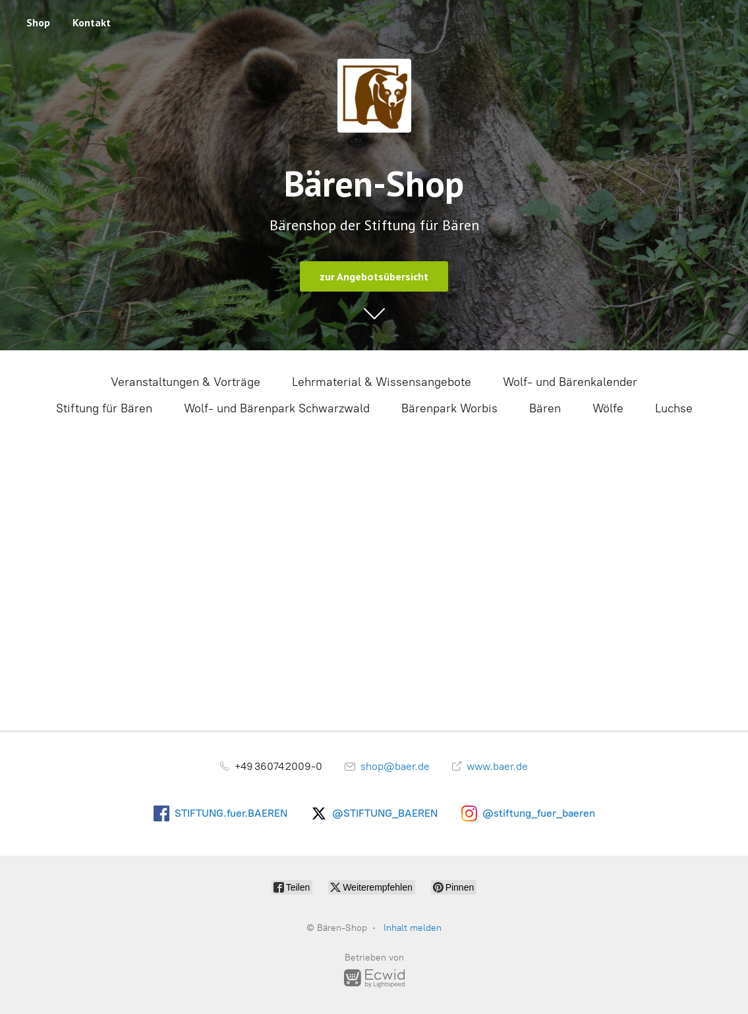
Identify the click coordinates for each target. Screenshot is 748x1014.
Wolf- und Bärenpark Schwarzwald (277, 408)
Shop (38, 22)
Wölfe (607, 408)
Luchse (674, 408)
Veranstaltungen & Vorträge (185, 382)
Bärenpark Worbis (449, 408)
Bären (545, 408)
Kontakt (91, 22)
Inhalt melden (413, 928)
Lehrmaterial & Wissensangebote (381, 382)
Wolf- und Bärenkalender (570, 382)
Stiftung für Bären (104, 408)
